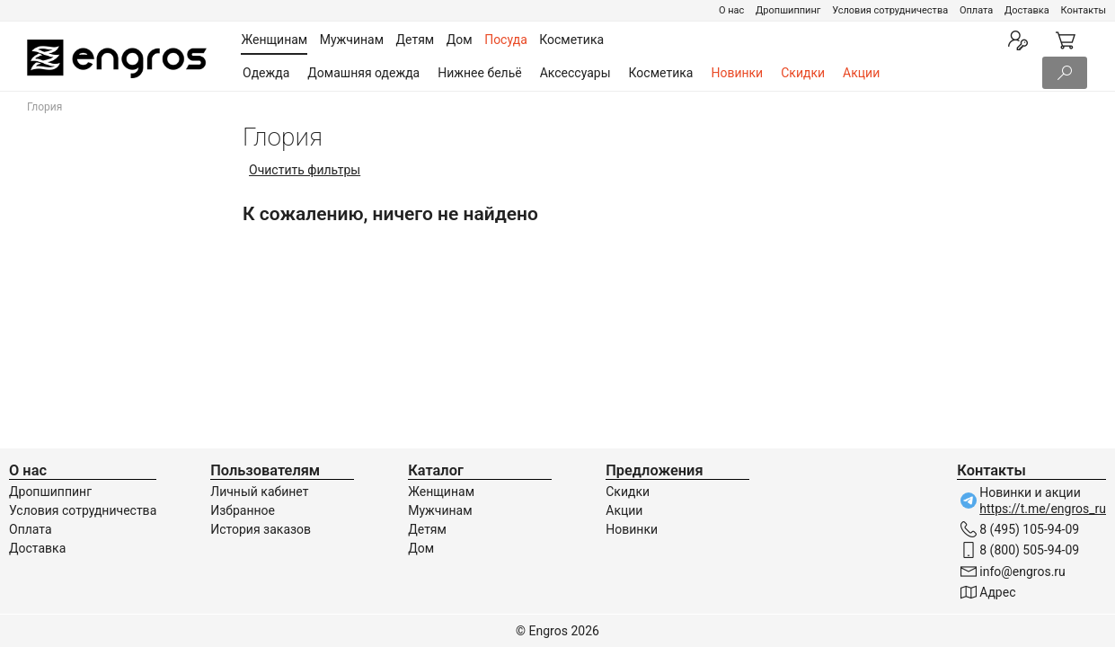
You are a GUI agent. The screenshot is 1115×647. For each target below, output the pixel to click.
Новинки (737, 73)
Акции (861, 73)
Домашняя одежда (363, 73)
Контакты (1083, 10)
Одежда (266, 73)
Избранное (242, 510)
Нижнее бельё (479, 73)
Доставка (1026, 10)
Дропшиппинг (788, 10)
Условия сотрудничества (890, 10)
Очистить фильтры (304, 170)
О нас (731, 10)
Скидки (803, 73)
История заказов (260, 529)
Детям (427, 529)
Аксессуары (575, 73)
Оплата (976, 10)
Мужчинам (440, 510)
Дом (421, 548)
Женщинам (441, 491)
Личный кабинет (259, 491)
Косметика (661, 73)
